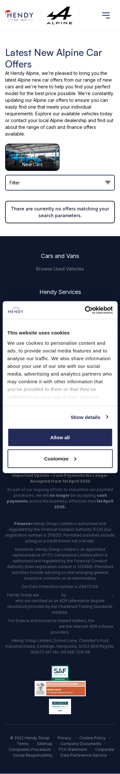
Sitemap (44, 743)
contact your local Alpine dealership (49, 120)
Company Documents (80, 743)
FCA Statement (73, 749)
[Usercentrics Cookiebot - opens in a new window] (85, 310)
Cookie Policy (92, 737)
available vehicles (80, 113)
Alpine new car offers (40, 80)
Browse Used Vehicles (60, 268)
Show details (85, 417)
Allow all (60, 437)
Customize (60, 458)
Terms (23, 743)
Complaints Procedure (30, 749)
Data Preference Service (83, 755)
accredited (50, 594)
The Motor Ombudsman (89, 594)
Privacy (64, 737)
